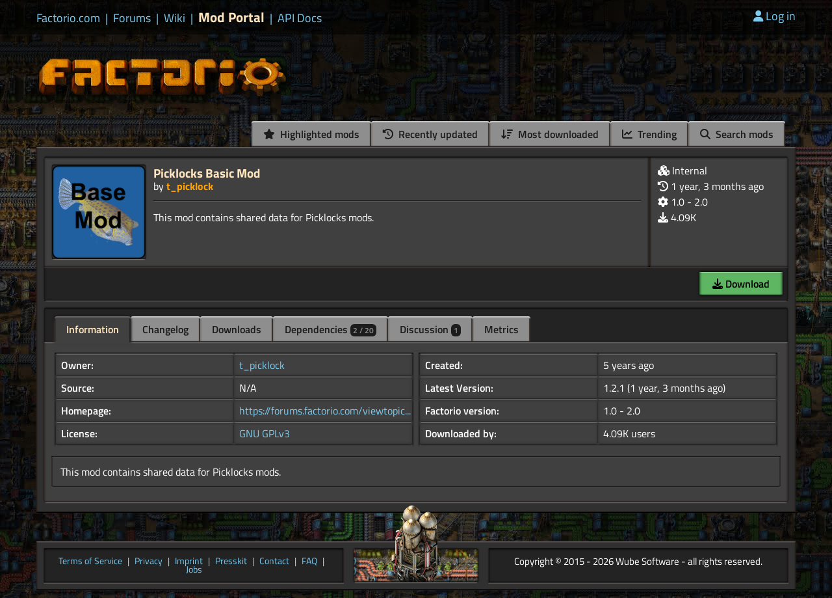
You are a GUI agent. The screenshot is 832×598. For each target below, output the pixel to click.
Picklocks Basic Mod (206, 172)
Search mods (737, 134)
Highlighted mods (311, 134)
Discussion (430, 329)
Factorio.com (68, 18)
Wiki (174, 18)
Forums (132, 18)
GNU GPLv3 (264, 433)
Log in (774, 16)
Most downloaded (550, 134)
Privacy (148, 561)
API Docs (300, 18)
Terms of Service (90, 561)
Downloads (236, 329)
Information (92, 329)
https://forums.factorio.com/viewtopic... (325, 410)
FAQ (309, 561)
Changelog (165, 329)
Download (741, 284)
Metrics (501, 329)
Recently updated (430, 134)
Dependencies (330, 329)
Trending (649, 134)
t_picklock (189, 186)
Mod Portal (231, 17)
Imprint (189, 561)
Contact (274, 561)
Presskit (231, 561)
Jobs (194, 570)
